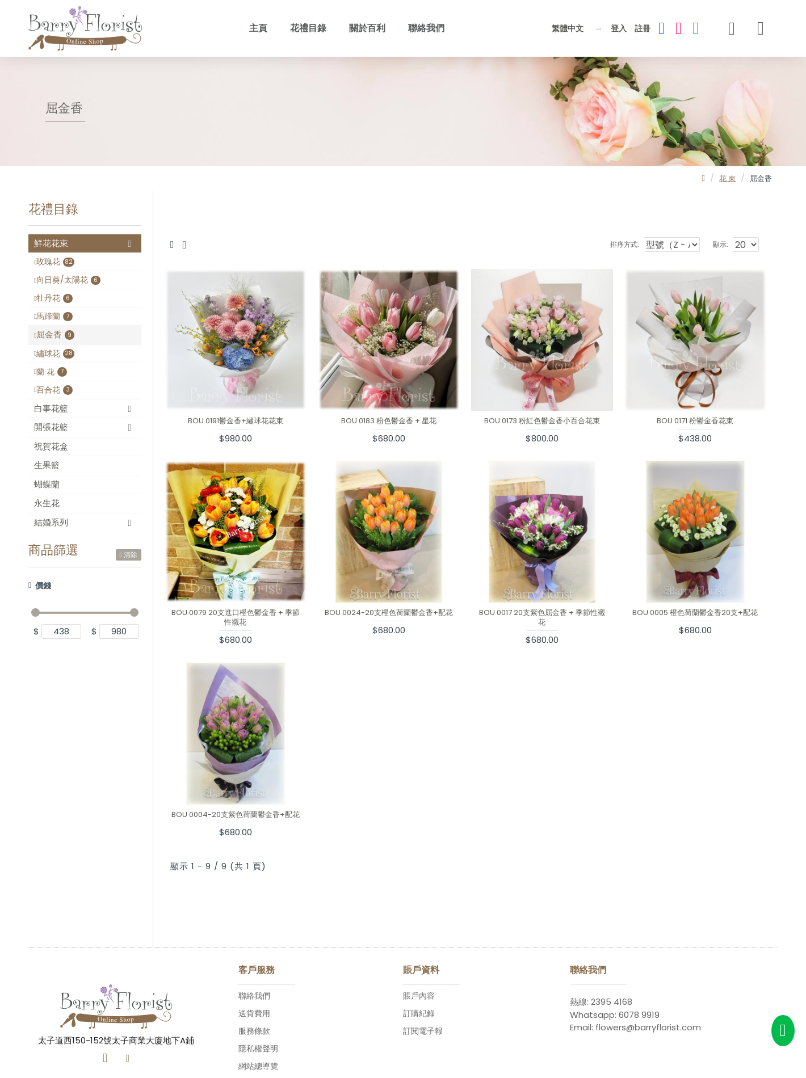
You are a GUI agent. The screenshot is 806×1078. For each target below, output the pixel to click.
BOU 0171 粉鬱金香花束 (695, 421)
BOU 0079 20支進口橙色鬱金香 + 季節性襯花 (235, 618)
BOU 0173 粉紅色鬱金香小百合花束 (542, 421)
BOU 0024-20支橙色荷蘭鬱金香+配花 (389, 613)
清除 (130, 554)
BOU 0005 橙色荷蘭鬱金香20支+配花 (695, 613)
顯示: (723, 244)
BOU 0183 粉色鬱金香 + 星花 (388, 421)
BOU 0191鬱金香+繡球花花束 (235, 421)
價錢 (43, 585)
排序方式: (624, 244)
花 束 (727, 178)
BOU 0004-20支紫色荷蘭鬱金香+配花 (235, 815)
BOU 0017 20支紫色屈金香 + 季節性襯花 (542, 618)
